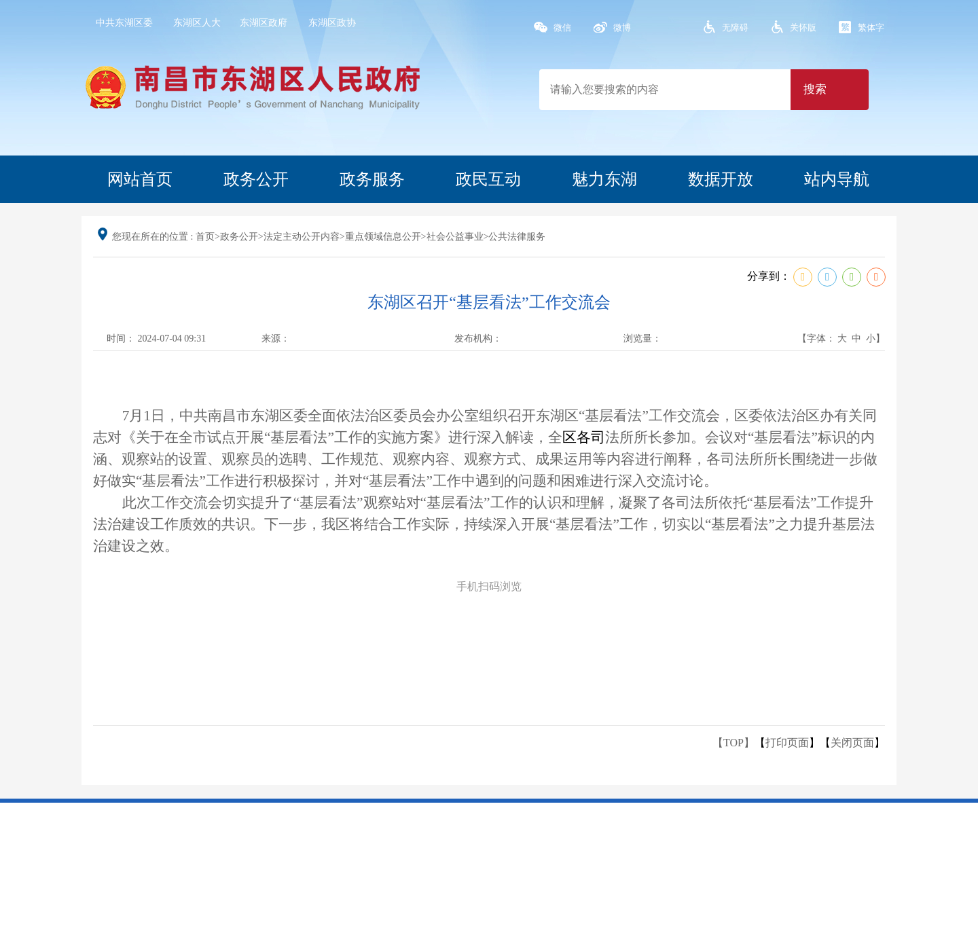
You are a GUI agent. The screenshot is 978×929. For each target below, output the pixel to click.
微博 (622, 27)
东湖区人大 (197, 23)
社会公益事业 (455, 237)
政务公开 (256, 179)
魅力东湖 (604, 179)
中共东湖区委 (124, 23)
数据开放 (720, 179)
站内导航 (836, 179)
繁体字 (871, 27)
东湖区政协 (332, 23)
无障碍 (735, 27)
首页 (205, 237)
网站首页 (140, 179)
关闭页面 (852, 742)
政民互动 (488, 179)
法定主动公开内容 (302, 237)
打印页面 (787, 742)
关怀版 (803, 27)
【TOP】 (733, 742)
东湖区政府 (263, 23)
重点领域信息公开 (383, 237)
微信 (562, 27)
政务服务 (372, 179)
